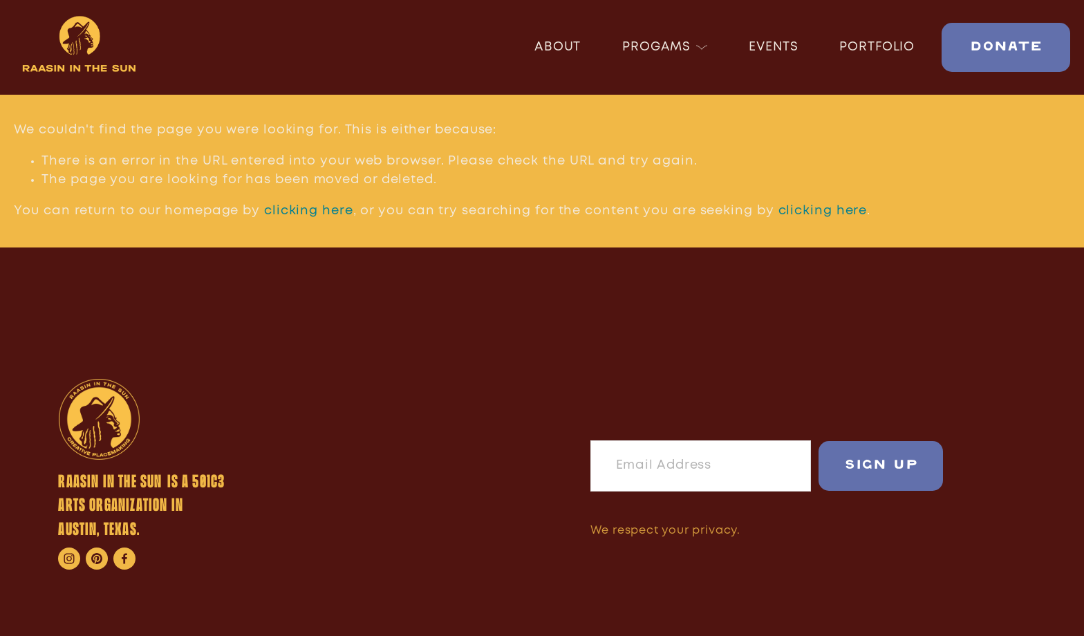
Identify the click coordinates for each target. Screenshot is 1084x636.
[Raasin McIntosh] (152, 559)
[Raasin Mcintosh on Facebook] (124, 559)
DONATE (1006, 47)
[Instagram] (69, 559)
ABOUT (557, 47)
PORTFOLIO (877, 47)
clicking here (308, 210)
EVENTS (773, 47)
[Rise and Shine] (97, 559)
